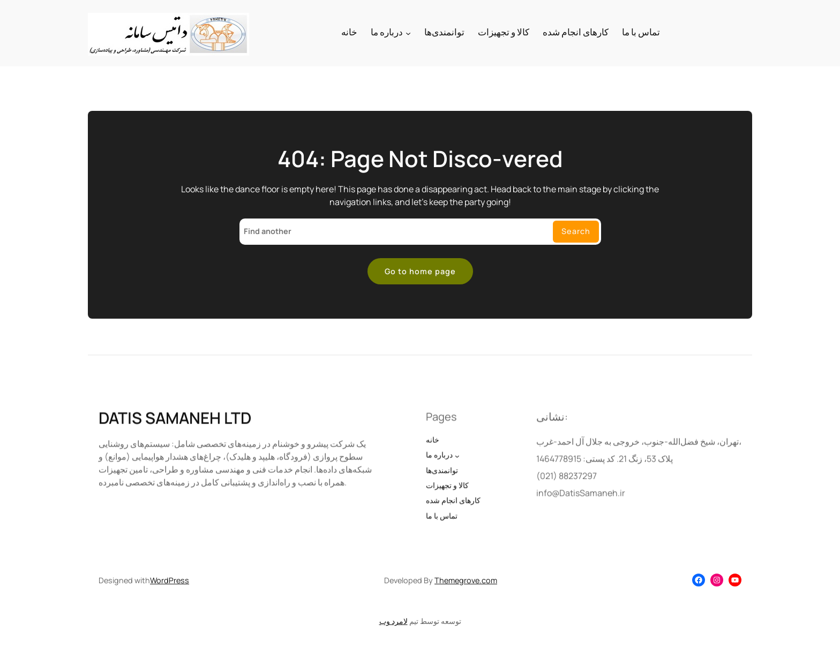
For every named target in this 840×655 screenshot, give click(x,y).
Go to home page (420, 271)
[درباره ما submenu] (408, 33)
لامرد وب (393, 621)
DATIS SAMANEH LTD (175, 428)
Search (575, 231)
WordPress (169, 580)
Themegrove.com (465, 580)
